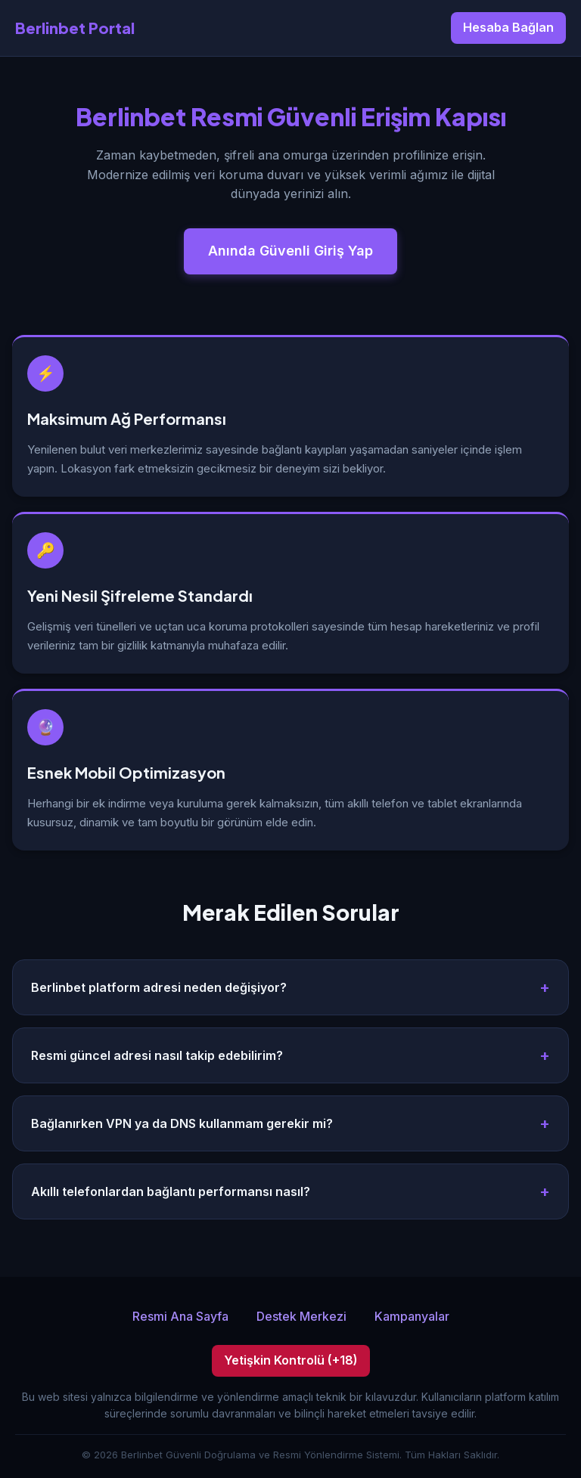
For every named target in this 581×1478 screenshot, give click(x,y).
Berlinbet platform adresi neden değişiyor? (159, 987)
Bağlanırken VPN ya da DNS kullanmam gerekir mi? (182, 1123)
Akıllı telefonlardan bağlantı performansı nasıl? (170, 1191)
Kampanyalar (411, 1316)
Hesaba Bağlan (508, 27)
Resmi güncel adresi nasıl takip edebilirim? (157, 1055)
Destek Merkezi (301, 1316)
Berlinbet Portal (75, 27)
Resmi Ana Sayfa (180, 1316)
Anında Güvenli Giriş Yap (290, 251)
